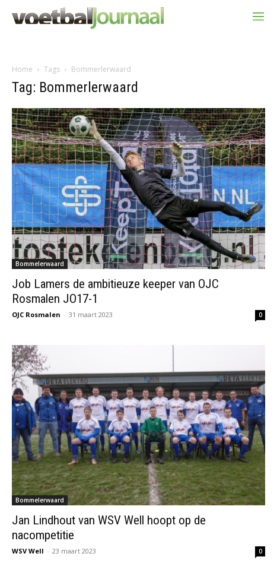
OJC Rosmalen (36, 314)
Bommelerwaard (39, 264)
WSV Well (28, 550)
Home (22, 69)
